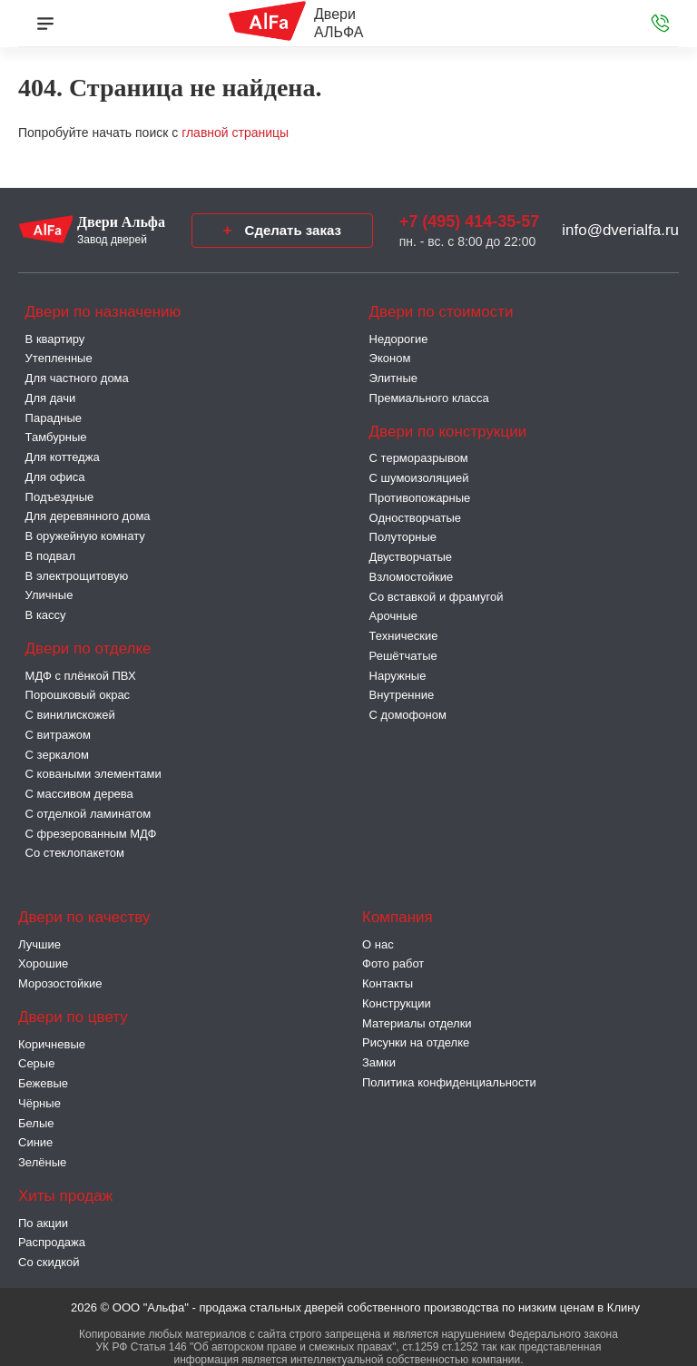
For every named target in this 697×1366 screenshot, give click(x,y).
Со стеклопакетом (74, 853)
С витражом (58, 735)
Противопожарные (420, 498)
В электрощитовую (77, 576)
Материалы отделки (417, 1023)
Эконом (390, 358)
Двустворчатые (410, 557)
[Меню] (45, 23)
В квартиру (55, 339)
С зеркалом (57, 755)
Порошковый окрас (78, 695)
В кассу (45, 615)
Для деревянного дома (88, 516)
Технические (403, 636)
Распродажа (51, 1242)
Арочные (393, 616)
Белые (36, 1123)
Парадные (53, 418)
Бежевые (43, 1083)
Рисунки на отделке (415, 1042)
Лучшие (39, 944)
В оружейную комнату (85, 536)
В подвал (50, 556)
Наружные (398, 676)
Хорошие (43, 963)
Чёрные (39, 1103)
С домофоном (408, 715)
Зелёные (42, 1162)
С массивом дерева (79, 794)
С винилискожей (70, 715)
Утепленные (59, 358)
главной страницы (235, 132)
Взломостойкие (411, 577)
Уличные (49, 595)
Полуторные (403, 537)
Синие (35, 1142)
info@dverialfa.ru (620, 230)
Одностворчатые (415, 518)
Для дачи (50, 398)
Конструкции (396, 1003)
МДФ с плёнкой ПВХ (80, 676)
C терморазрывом (418, 458)
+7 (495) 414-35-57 (469, 221)
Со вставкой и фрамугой (436, 597)
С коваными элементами (93, 774)
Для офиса (55, 477)
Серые (36, 1063)
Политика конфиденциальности (449, 1082)
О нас (378, 944)
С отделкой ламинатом (88, 814)
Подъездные (59, 497)
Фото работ (393, 963)
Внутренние (402, 695)
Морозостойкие (60, 983)
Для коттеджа (62, 457)
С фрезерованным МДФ (91, 833)
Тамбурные (56, 437)
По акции (43, 1223)
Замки (379, 1062)
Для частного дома (77, 378)
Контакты (387, 983)
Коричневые (51, 1044)
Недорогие (398, 339)
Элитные (393, 378)
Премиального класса (429, 398)
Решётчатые (403, 656)
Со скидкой (49, 1262)
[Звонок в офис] (660, 24)
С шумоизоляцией (419, 478)
